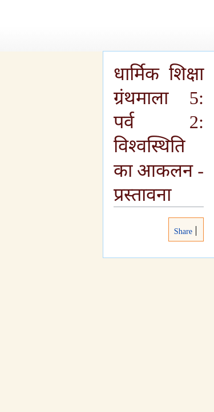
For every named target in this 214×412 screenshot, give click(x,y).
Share (182, 231)
